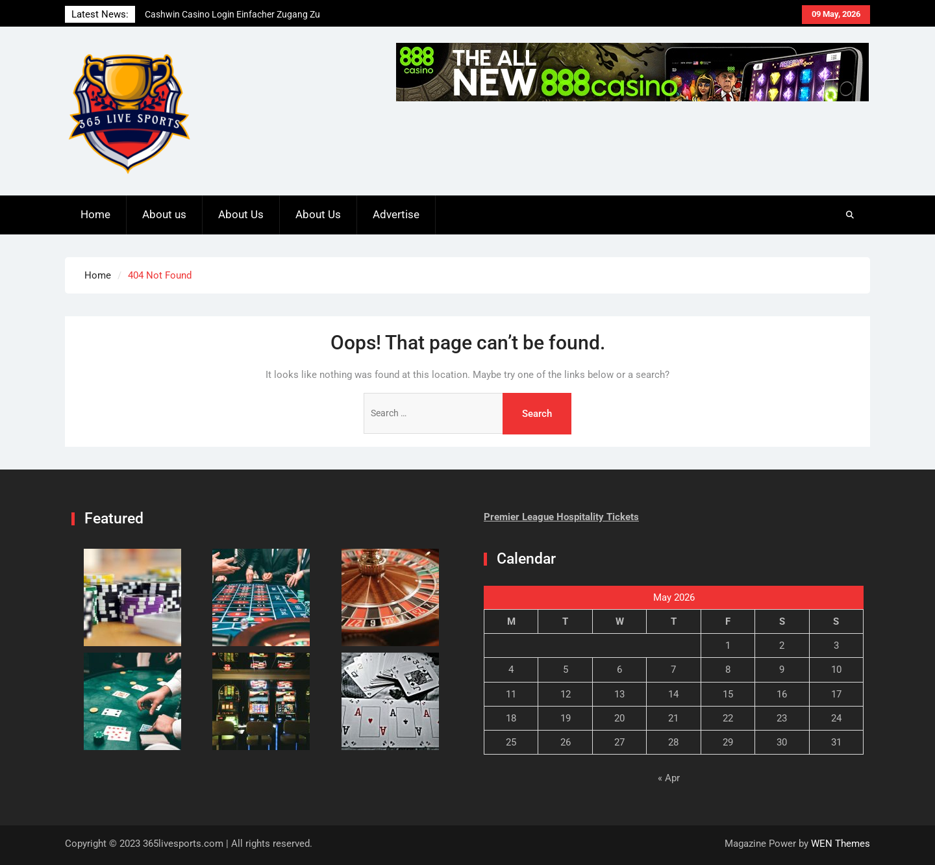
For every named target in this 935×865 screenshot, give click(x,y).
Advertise (396, 214)
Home (95, 214)
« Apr (669, 778)
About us (164, 214)
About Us (241, 214)
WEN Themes (840, 843)
